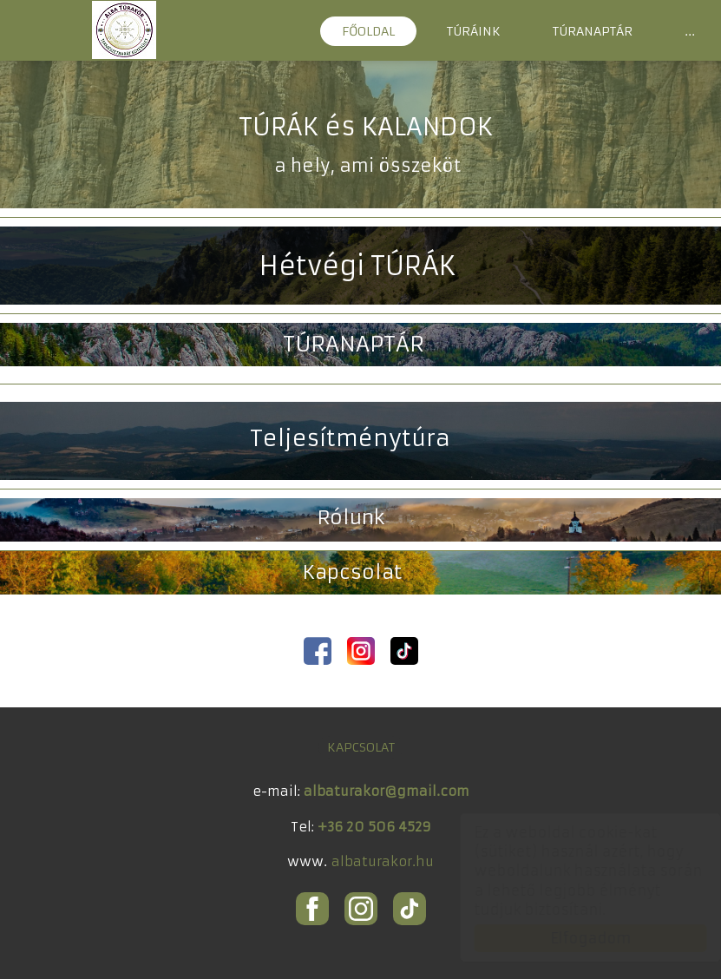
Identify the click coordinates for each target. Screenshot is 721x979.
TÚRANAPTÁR (593, 31)
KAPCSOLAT (361, 747)
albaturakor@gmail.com (386, 791)
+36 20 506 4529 (374, 826)
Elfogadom (574, 938)
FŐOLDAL (368, 31)
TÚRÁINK (474, 31)
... (690, 31)
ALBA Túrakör (124, 30)
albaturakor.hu (382, 861)
